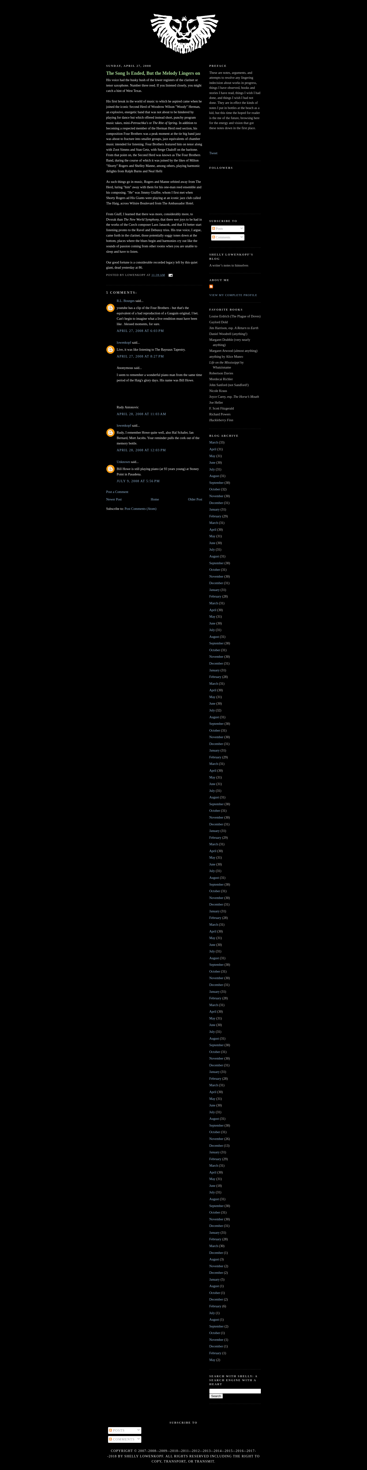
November (216, 496)
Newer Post (114, 499)
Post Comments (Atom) (141, 509)
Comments (221, 237)
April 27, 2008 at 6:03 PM (140, 331)
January (214, 509)
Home (155, 499)
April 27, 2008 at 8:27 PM (140, 356)
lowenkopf (124, 342)
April (212, 449)
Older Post (195, 499)
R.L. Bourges (126, 301)
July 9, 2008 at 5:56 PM (138, 481)
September (216, 483)
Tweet (213, 153)
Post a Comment (117, 492)
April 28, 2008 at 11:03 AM (141, 414)
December (216, 503)
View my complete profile (233, 295)
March (213, 442)
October (214, 489)
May (212, 456)
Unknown (123, 462)
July (212, 469)
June (212, 462)
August (214, 476)
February (215, 516)
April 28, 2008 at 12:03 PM (141, 450)
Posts (217, 228)
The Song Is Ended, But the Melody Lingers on (153, 73)
